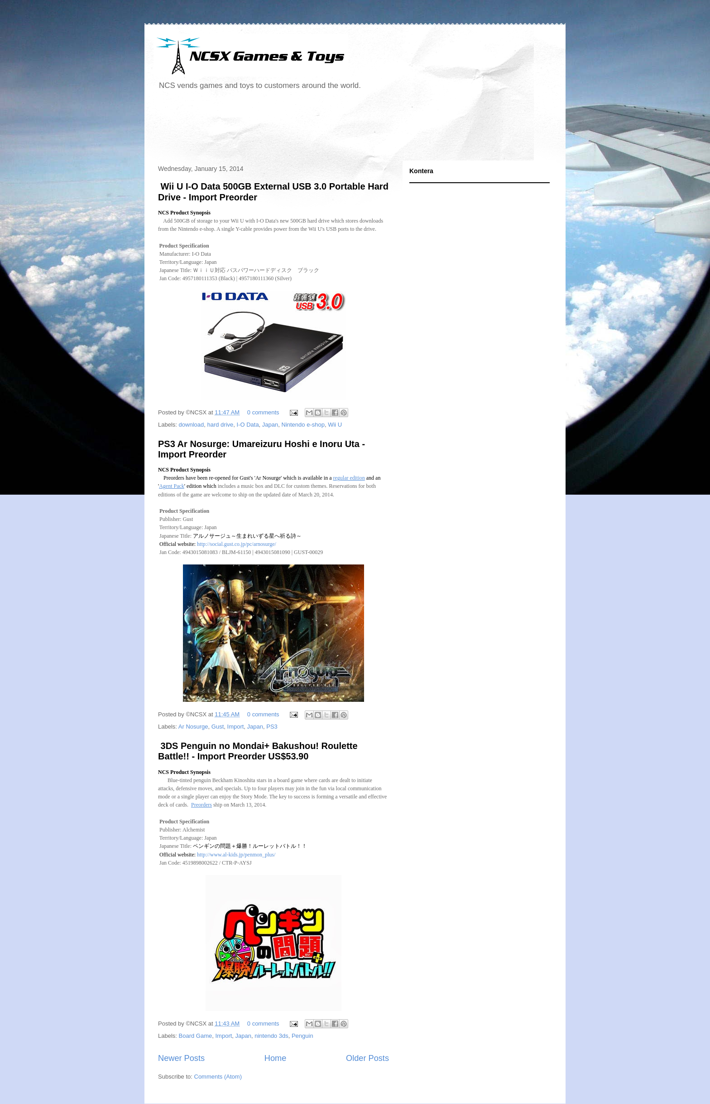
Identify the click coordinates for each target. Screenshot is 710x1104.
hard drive (220, 424)
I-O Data (247, 424)
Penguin (302, 1035)
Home (275, 1058)
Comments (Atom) (218, 1076)
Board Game (195, 1035)
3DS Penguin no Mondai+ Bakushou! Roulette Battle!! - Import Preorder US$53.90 (258, 751)
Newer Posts (181, 1058)
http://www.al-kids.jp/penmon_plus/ (236, 854)
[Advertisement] (318, 128)
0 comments (263, 412)
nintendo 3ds (271, 1035)
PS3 (272, 726)
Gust (217, 726)
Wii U (335, 424)
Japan (270, 424)
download (191, 424)
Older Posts (367, 1058)
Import (235, 726)
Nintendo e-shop (303, 424)
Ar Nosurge (193, 726)
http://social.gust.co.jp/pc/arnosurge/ (236, 544)
